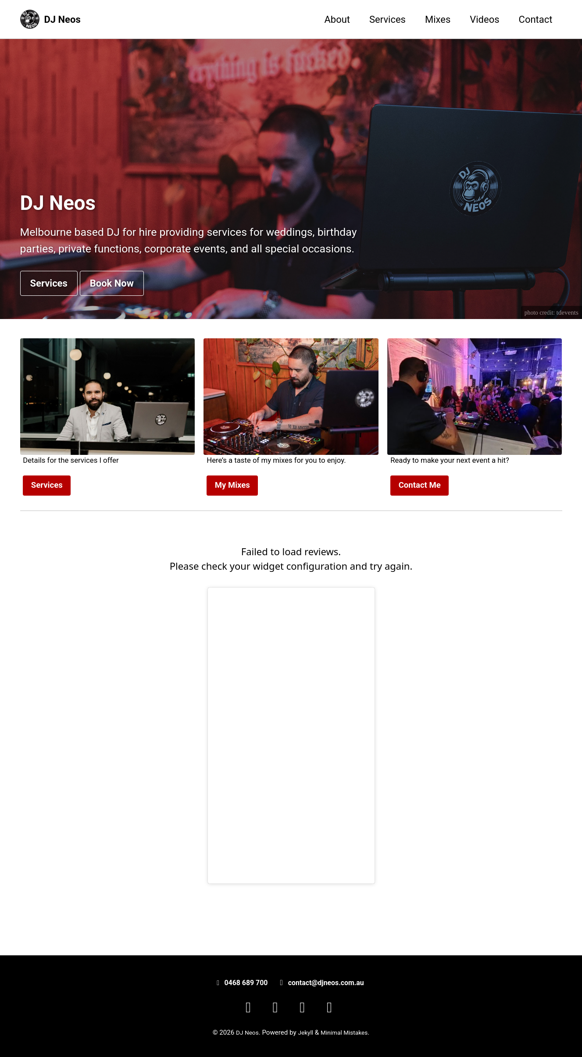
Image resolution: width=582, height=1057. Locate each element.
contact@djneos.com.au (323, 982)
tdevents (567, 340)
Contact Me (420, 516)
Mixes (437, 19)
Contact (536, 19)
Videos (484, 19)
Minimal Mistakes (346, 1032)
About (337, 19)
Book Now (112, 311)
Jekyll (304, 1032)
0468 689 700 (242, 982)
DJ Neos (62, 19)
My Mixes (232, 516)
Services (387, 19)
